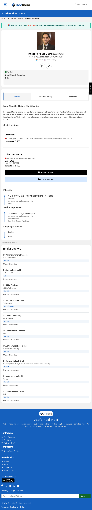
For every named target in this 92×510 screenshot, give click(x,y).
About (6, 461)
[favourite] (42, 66)
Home (3, 18)
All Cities (7, 440)
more (8, 119)
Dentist (20, 18)
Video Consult (46, 172)
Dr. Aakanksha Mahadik (13, 376)
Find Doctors (9, 437)
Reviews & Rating (45, 96)
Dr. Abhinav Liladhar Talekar (15, 345)
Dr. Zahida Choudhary (12, 315)
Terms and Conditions (9, 507)
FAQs (6, 464)
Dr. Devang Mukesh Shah (13, 361)
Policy (22, 507)
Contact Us (8, 467)
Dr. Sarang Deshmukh (12, 270)
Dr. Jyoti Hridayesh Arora (13, 391)
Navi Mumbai (12, 18)
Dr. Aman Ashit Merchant (13, 300)
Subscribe (85, 496)
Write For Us (9, 470)
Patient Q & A (9, 443)
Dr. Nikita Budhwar (11, 285)
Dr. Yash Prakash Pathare (14, 330)
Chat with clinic (46, 179)
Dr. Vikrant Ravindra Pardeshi (15, 255)
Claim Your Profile (11, 451)
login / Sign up (82, 5)
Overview (17, 96)
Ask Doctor (73, 96)
